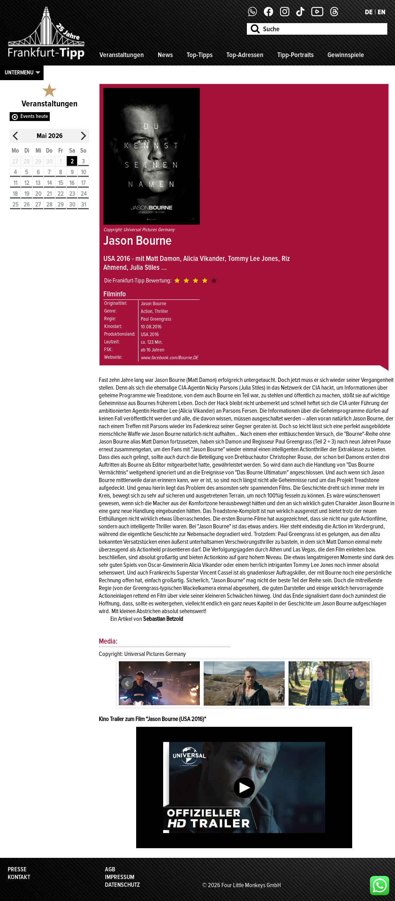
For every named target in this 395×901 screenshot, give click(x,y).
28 (49, 204)
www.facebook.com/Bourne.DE (169, 358)
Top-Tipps (200, 54)
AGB (110, 869)
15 (60, 183)
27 (38, 204)
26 (27, 204)
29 (60, 204)
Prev (127, 683)
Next (361, 683)
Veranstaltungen (122, 54)
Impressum (119, 877)
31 (83, 204)
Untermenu (19, 72)
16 (71, 183)
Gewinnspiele (345, 54)
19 (26, 194)
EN (381, 12)
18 (15, 194)
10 (83, 172)
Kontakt (19, 877)
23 (72, 194)
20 (38, 194)
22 (60, 194)
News (165, 54)
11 (15, 183)
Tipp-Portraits (295, 54)
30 (72, 204)
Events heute (34, 116)
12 (26, 183)
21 (49, 194)
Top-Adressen (244, 54)
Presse (17, 869)
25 (15, 204)
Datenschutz (122, 885)
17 (83, 183)
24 (83, 194)
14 (49, 183)
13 (38, 183)
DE (369, 12)
